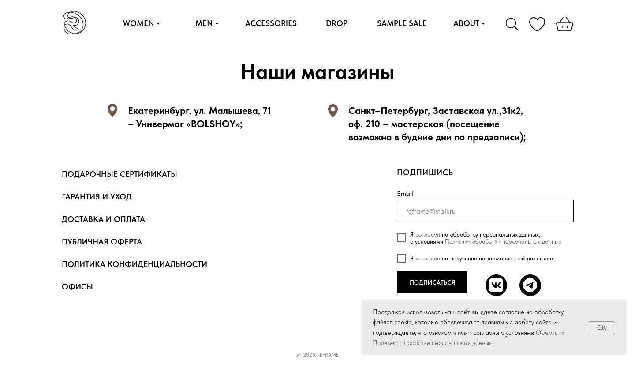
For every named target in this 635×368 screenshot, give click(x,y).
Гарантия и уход (97, 196)
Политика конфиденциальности (134, 264)
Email (405, 193)
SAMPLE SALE (402, 23)
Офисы (77, 286)
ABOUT (466, 23)
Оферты (547, 333)
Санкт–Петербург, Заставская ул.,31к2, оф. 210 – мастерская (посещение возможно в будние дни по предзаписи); (437, 124)
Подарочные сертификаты (119, 174)
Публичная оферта (102, 241)
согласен (427, 234)
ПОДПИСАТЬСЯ (432, 282)
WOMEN (138, 23)
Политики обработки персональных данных (503, 241)
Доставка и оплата (103, 219)
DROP (336, 23)
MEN (204, 23)
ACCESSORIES (271, 23)
